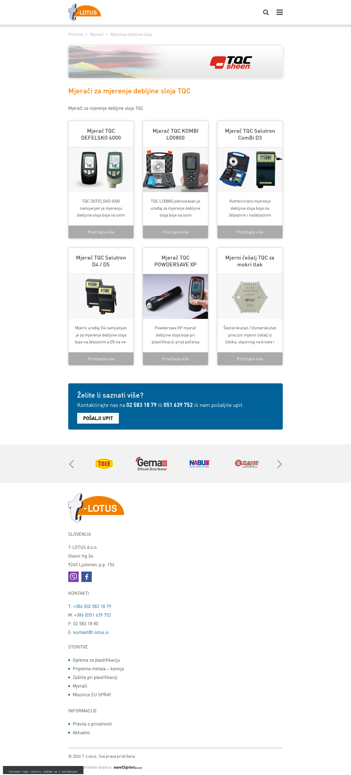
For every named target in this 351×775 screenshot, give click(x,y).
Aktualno (81, 732)
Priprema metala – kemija (98, 668)
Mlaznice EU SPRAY (92, 694)
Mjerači (97, 34)
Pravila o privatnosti (92, 724)
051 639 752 (178, 404)
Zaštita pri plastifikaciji (95, 677)
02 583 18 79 (141, 404)
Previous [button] (69, 463)
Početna (75, 34)
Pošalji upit (98, 418)
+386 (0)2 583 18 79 (92, 606)
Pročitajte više (101, 231)
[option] (104, 463)
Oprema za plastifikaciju (96, 660)
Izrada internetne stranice (105, 767)
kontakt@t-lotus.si (91, 632)
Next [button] (278, 463)
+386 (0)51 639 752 (92, 615)
